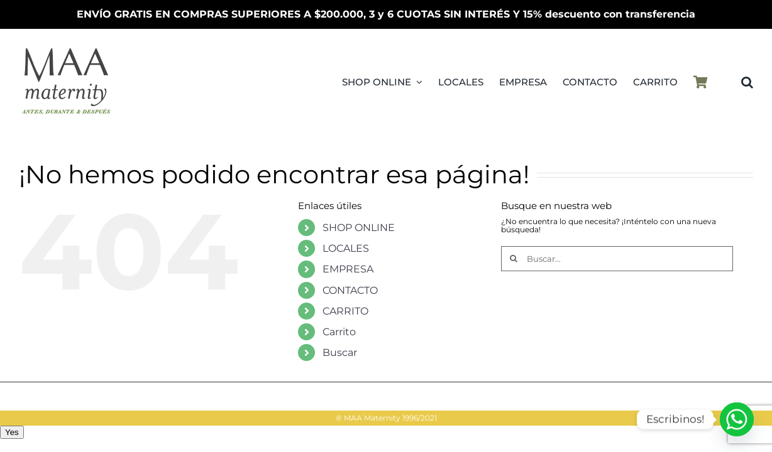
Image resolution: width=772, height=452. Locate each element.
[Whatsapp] (737, 419)
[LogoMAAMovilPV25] (66, 48)
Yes (12, 432)
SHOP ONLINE (359, 228)
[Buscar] (513, 258)
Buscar (340, 352)
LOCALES (346, 248)
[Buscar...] (617, 258)
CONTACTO (350, 290)
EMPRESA (348, 269)
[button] (747, 82)
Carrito (339, 332)
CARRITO (345, 311)
